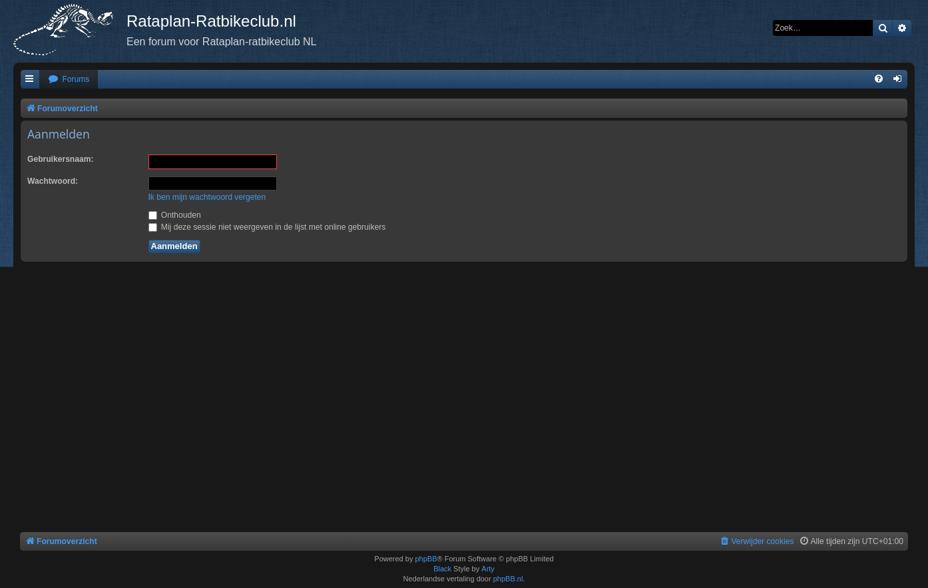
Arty (488, 569)
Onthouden (174, 215)
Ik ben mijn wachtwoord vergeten (207, 197)
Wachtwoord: (52, 181)
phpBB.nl (508, 579)
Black (442, 569)
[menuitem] (69, 80)
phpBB (426, 559)
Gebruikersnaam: (60, 159)
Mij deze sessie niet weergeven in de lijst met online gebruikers (267, 227)
